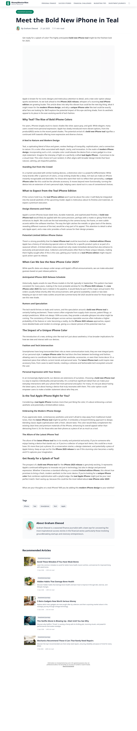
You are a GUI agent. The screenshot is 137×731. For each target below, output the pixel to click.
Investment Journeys (117, 3)
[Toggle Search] (129, 3)
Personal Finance (49, 3)
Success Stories (65, 3)
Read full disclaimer (68, 667)
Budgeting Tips (100, 3)
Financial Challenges (82, 3)
